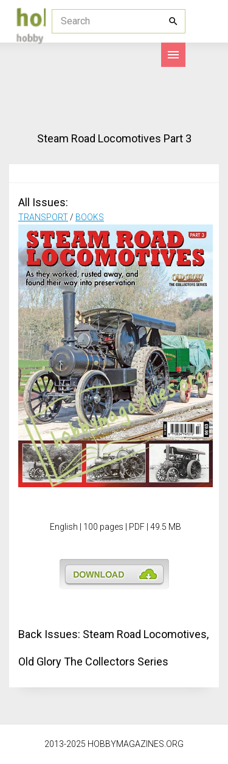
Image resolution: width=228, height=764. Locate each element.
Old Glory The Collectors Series (93, 661)
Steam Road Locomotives (145, 634)
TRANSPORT (43, 217)
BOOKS (89, 217)
